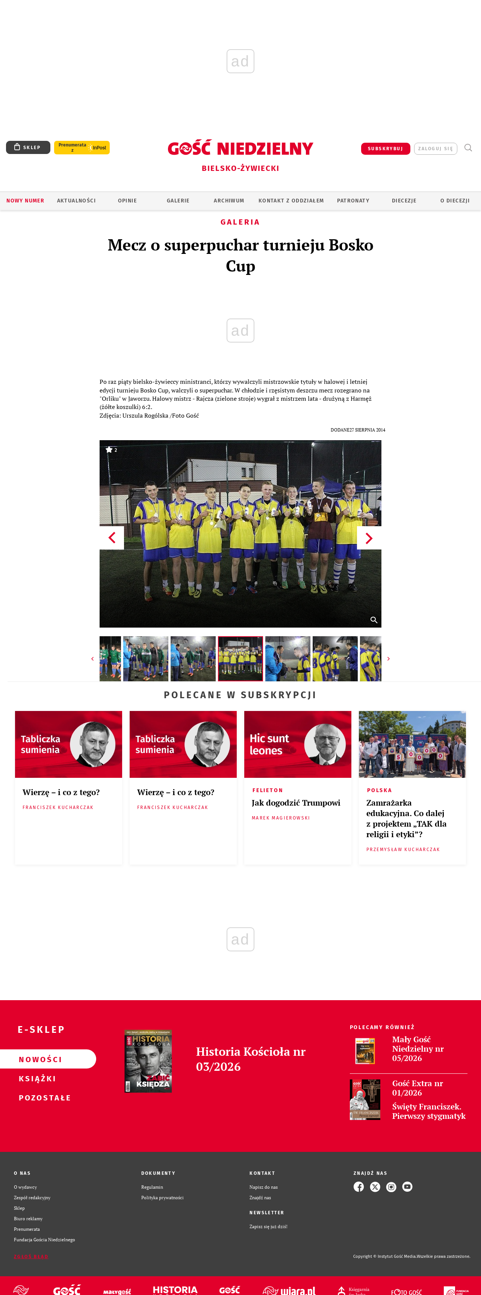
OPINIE (127, 201)
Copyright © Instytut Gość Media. (385, 1256)
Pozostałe (36, 1097)
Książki (36, 1078)
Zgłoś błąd (31, 1256)
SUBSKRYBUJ (385, 148)
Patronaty (353, 201)
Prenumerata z (72, 147)
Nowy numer (25, 201)
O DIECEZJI (455, 201)
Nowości (36, 1059)
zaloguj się (435, 148)
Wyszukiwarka (468, 148)
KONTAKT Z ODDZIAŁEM (291, 201)
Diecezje (404, 201)
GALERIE (178, 201)
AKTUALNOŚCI (76, 201)
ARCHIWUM (229, 201)
